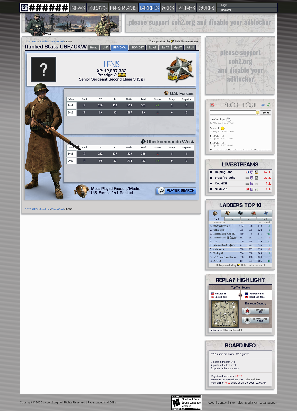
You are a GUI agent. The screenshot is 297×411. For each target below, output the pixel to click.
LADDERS (149, 7)
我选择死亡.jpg (221, 226)
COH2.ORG (31, 41)
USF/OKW (119, 47)
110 (215, 241)
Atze (212, 150)
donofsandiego (217, 119)
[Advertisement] (200, 22)
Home (93, 47)
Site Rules (237, 402)
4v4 (264, 219)
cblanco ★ (218, 249)
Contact (223, 402)
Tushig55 (218, 253)
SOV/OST (138, 47)
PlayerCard (57, 41)
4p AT (178, 47)
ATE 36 (217, 260)
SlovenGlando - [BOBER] (226, 245)
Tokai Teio (218, 229)
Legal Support (268, 402)
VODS (168, 7)
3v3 (248, 219)
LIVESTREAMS (123, 7)
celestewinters (252, 379)
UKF (105, 47)
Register (226, 10)
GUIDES (206, 7)
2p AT (152, 47)
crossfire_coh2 (225, 177)
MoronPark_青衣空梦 (225, 237)
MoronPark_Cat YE (224, 233)
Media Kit (251, 402)
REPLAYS (186, 7)
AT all (190, 47)
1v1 (216, 219)
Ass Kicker (215, 136)
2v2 (232, 219)
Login (224, 5)
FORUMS (98, 7)
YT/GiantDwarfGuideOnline (228, 257)
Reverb (213, 128)
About (212, 402)
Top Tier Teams (240, 287)
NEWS (78, 7)
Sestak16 (221, 189)
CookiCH (221, 183)
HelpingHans (223, 172)
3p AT (165, 47)
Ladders (44, 41)
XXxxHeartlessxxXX (232, 330)
